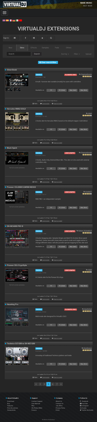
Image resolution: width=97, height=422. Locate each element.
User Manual (35, 403)
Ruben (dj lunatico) (85, 231)
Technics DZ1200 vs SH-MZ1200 (21, 344)
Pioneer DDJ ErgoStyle (17, 265)
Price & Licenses (12, 408)
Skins (22, 48)
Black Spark (12, 148)
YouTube (84, 403)
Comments (45, 103)
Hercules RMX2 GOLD (16, 109)
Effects (34, 48)
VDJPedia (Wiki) (36, 408)
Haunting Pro (12, 304)
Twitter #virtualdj (86, 410)
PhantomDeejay (86, 74)
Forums (34, 410)
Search (37, 54)
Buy (8, 403)
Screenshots (11, 410)
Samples (45, 48)
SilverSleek (12, 70)
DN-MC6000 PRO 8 (15, 226)
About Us (59, 401)
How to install (58, 103)
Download (10, 401)
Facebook (84, 401)
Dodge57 (89, 191)
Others (68, 48)
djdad (90, 113)
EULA (57, 410)
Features (10, 406)
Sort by (65, 54)
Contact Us (59, 403)
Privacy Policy (60, 408)
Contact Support (36, 401)
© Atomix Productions (48, 419)
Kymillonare (88, 348)
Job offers (59, 406)
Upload (88, 54)
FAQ (32, 406)
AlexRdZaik (88, 309)
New (10, 48)
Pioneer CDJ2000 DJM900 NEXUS (21, 187)
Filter (77, 54)
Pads (57, 48)
